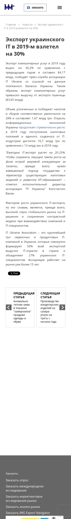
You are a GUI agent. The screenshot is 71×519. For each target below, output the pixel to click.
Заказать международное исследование (25, 488)
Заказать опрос (17, 480)
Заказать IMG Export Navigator (28, 513)
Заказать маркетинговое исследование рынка (24, 498)
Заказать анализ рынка (23, 507)
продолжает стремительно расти (42, 127)
